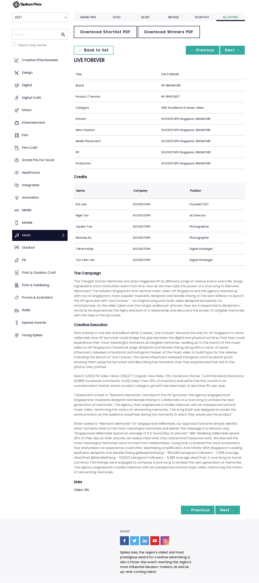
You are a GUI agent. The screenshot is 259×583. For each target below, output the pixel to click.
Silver (145, 17)
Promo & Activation (37, 297)
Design (27, 72)
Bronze (173, 17)
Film (25, 135)
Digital (27, 85)
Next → (232, 50)
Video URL (81, 489)
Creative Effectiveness (40, 60)
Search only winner (32, 45)
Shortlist (202, 17)
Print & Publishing (35, 285)
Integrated (30, 185)
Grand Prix (88, 17)
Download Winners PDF (168, 31)
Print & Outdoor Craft (39, 272)
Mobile (27, 222)
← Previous (202, 50)
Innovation (30, 197)
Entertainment (33, 122)
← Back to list (94, 50)
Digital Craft (31, 97)
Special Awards (34, 322)
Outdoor (28, 247)
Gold (117, 17)
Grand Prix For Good (38, 160)
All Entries (230, 17)
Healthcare (31, 172)
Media (26, 210)
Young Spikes (32, 335)
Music (26, 235)
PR (24, 260)
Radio (26, 310)
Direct (27, 110)
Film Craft (30, 147)
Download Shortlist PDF (105, 31)
